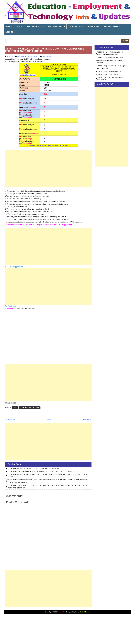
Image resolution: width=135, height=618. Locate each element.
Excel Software (10, 306)
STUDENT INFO (111, 26)
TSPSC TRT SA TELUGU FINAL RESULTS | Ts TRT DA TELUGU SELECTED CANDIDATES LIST (43, 471)
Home (9, 26)
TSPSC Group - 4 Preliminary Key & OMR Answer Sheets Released (110, 53)
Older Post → (86, 419)
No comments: (48, 56)
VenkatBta (61, 612)
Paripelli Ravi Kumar (82, 612)
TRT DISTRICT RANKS (29, 56)
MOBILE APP (94, 26)
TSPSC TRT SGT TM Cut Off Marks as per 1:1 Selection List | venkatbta (33, 468)
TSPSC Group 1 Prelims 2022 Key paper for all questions (111, 67)
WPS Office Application (14, 267)
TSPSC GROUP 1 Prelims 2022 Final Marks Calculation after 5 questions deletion (110, 60)
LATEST (19, 26)
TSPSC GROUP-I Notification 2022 (109, 71)
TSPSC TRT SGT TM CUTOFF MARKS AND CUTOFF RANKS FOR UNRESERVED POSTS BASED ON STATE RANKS (48, 475)
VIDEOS (9, 32)
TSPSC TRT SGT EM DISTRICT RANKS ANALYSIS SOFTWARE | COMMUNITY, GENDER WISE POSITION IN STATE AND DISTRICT (48, 481)
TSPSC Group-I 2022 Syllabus (108, 74)
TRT (18, 56)
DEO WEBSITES (55, 26)
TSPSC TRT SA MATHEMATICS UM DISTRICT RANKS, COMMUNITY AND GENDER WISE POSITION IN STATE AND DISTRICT (47, 486)
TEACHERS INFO (34, 26)
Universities (75, 26)
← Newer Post (10, 419)
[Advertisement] (48, 168)
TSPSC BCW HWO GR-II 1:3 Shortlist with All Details (111, 78)
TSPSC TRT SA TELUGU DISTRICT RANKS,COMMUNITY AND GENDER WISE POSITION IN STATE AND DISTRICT (44, 50)
